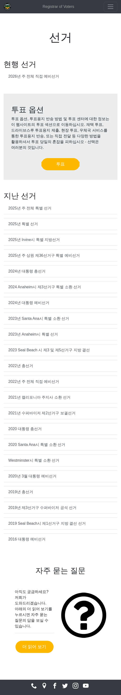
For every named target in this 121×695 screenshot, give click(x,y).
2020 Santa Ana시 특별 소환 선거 (36, 445)
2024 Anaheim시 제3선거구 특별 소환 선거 (44, 287)
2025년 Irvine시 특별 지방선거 (34, 240)
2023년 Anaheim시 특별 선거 (33, 334)
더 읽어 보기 (34, 646)
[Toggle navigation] (110, 6)
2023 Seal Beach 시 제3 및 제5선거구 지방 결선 (49, 350)
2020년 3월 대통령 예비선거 (32, 476)
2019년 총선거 (20, 492)
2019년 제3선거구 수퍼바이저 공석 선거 (42, 508)
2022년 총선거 (20, 366)
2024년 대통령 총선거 (26, 271)
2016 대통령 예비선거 (26, 539)
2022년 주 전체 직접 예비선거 (33, 382)
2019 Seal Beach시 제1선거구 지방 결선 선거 (47, 523)
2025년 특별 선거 (23, 224)
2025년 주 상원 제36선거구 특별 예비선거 (44, 255)
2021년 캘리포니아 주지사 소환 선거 (39, 397)
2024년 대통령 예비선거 (28, 303)
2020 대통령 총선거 (25, 429)
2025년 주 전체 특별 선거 (29, 208)
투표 (60, 164)
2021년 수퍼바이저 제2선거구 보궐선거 (42, 413)
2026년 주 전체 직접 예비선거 (33, 76)
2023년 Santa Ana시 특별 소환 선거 (38, 318)
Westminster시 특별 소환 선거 (33, 460)
